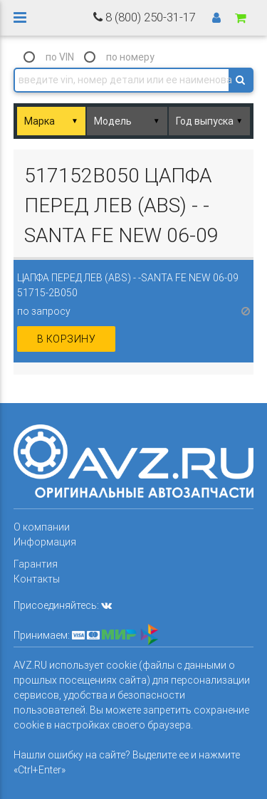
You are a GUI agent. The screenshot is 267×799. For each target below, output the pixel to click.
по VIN (60, 57)
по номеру (130, 57)
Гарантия (36, 564)
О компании (42, 527)
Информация (45, 542)
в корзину (66, 339)
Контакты (37, 579)
